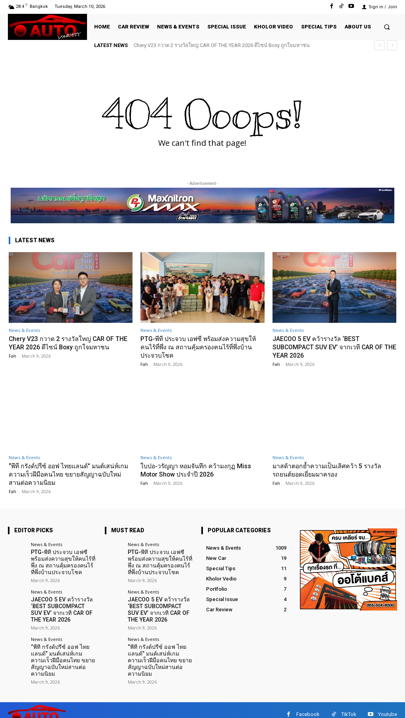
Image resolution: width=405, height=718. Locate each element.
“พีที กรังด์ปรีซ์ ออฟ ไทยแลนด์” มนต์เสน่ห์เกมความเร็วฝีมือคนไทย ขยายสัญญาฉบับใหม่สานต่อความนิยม (69, 474)
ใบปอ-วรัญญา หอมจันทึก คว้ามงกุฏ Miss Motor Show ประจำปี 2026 (199, 469)
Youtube (387, 706)
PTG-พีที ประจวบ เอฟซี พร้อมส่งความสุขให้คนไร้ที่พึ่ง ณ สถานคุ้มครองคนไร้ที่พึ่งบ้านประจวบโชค (199, 347)
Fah (12, 355)
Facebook (308, 706)
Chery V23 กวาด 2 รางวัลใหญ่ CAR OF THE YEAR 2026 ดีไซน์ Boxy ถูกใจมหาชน (222, 45)
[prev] (379, 45)
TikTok (348, 706)
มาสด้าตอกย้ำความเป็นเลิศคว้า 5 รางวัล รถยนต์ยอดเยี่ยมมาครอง (331, 469)
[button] (387, 27)
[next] (392, 45)
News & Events (24, 330)
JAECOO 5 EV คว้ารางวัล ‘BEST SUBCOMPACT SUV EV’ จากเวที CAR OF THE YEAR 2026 (332, 347)
